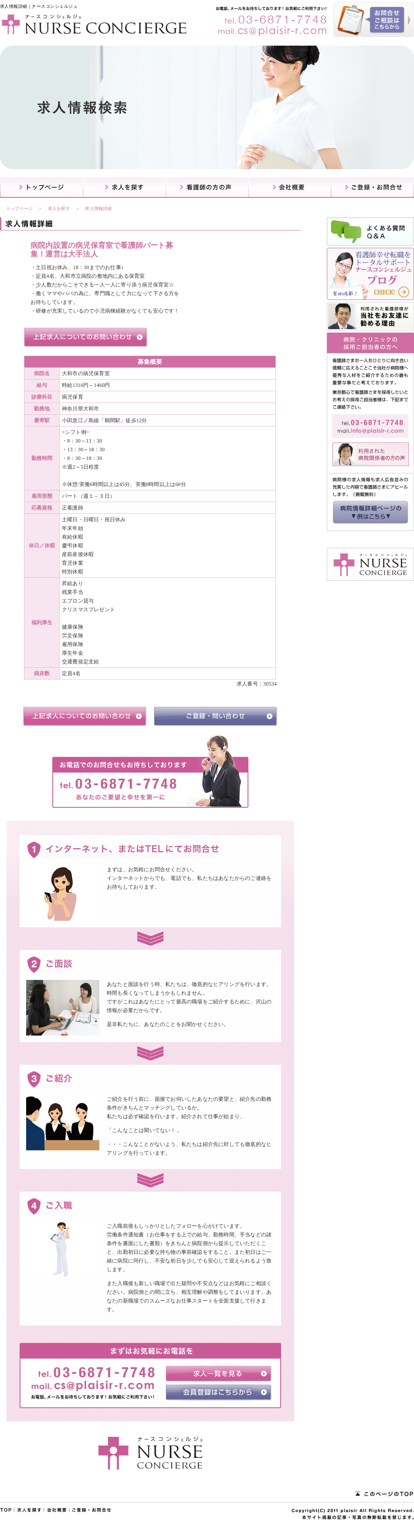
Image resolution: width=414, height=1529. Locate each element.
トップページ (19, 208)
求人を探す (59, 208)
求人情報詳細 (98, 208)
